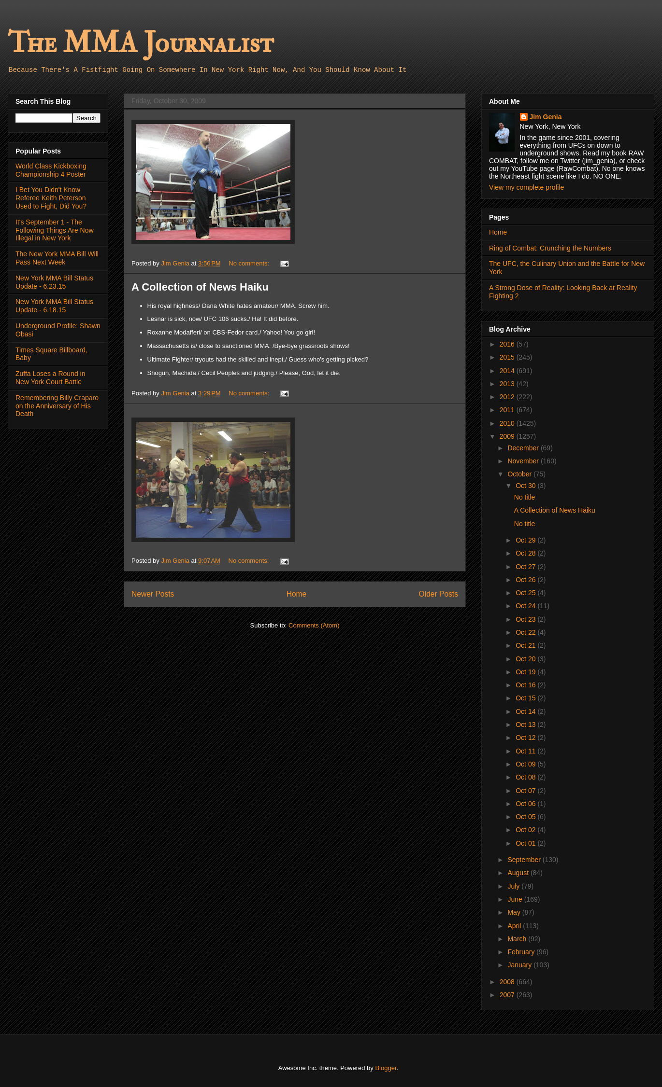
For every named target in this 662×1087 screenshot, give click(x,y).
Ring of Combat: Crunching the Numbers (550, 248)
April (515, 926)
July (514, 886)
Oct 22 (526, 632)
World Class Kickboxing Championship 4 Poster (50, 170)
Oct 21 (526, 645)
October (520, 474)
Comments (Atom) (313, 625)
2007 (508, 995)
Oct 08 (526, 777)
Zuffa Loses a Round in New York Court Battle (50, 378)
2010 (508, 423)
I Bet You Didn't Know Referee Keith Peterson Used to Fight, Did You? (50, 198)
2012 (508, 397)
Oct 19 (526, 672)
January (520, 965)
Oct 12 (526, 737)
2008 (508, 982)
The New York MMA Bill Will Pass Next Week (57, 258)
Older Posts (438, 594)
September (524, 860)
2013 (508, 384)
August (518, 873)
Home (297, 594)
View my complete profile (526, 187)
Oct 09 (526, 764)
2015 (508, 357)
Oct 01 (526, 843)
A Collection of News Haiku (200, 287)
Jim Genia (546, 117)
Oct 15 (526, 698)
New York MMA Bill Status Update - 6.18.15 (54, 306)
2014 (508, 371)
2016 (508, 344)
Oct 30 (526, 485)
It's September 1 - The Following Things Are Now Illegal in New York (54, 230)
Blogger (385, 1068)
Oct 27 (526, 567)
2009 (508, 436)
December (523, 448)
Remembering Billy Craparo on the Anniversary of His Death (57, 406)
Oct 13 (526, 724)
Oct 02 (526, 830)
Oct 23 (526, 619)
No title (524, 497)
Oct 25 (526, 593)
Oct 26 (526, 580)
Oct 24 (526, 606)
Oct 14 (526, 711)
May (514, 912)
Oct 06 (526, 804)
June (515, 899)
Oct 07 (526, 790)
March (517, 939)
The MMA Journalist (140, 43)
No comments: (250, 263)
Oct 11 (526, 751)
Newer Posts (152, 594)
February (521, 952)
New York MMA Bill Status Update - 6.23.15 (54, 282)
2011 (508, 410)
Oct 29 (526, 540)
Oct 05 (526, 817)
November (523, 461)
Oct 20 (526, 659)
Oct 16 (526, 685)
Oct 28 (526, 553)
